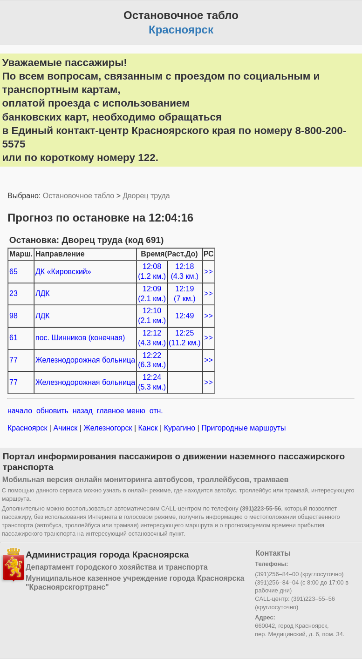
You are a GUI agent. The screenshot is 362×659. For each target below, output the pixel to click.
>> (208, 272)
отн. (156, 411)
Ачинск (65, 428)
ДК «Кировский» (63, 272)
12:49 (184, 316)
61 (13, 338)
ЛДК (42, 293)
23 (13, 293)
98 (13, 316)
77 (13, 360)
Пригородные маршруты (242, 428)
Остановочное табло (78, 196)
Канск (148, 428)
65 (13, 272)
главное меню (121, 411)
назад (83, 411)
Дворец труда (146, 196)
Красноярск (28, 428)
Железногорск (108, 428)
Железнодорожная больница (85, 360)
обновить (52, 411)
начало (19, 411)
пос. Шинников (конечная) (80, 338)
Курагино (179, 428)
